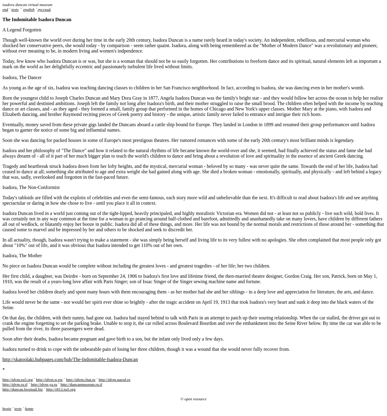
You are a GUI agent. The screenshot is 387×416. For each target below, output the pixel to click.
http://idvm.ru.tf (15, 384)
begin (6, 408)
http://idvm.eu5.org (17, 379)
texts (15, 9)
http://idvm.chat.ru (81, 379)
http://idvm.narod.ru (114, 379)
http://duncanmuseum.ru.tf (81, 384)
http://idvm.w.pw (49, 379)
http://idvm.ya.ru (44, 384)
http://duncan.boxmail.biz (22, 389)
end (5, 9)
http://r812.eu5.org (60, 389)
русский (44, 9)
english (29, 9)
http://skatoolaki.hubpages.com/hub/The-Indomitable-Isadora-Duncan (70, 359)
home (29, 408)
